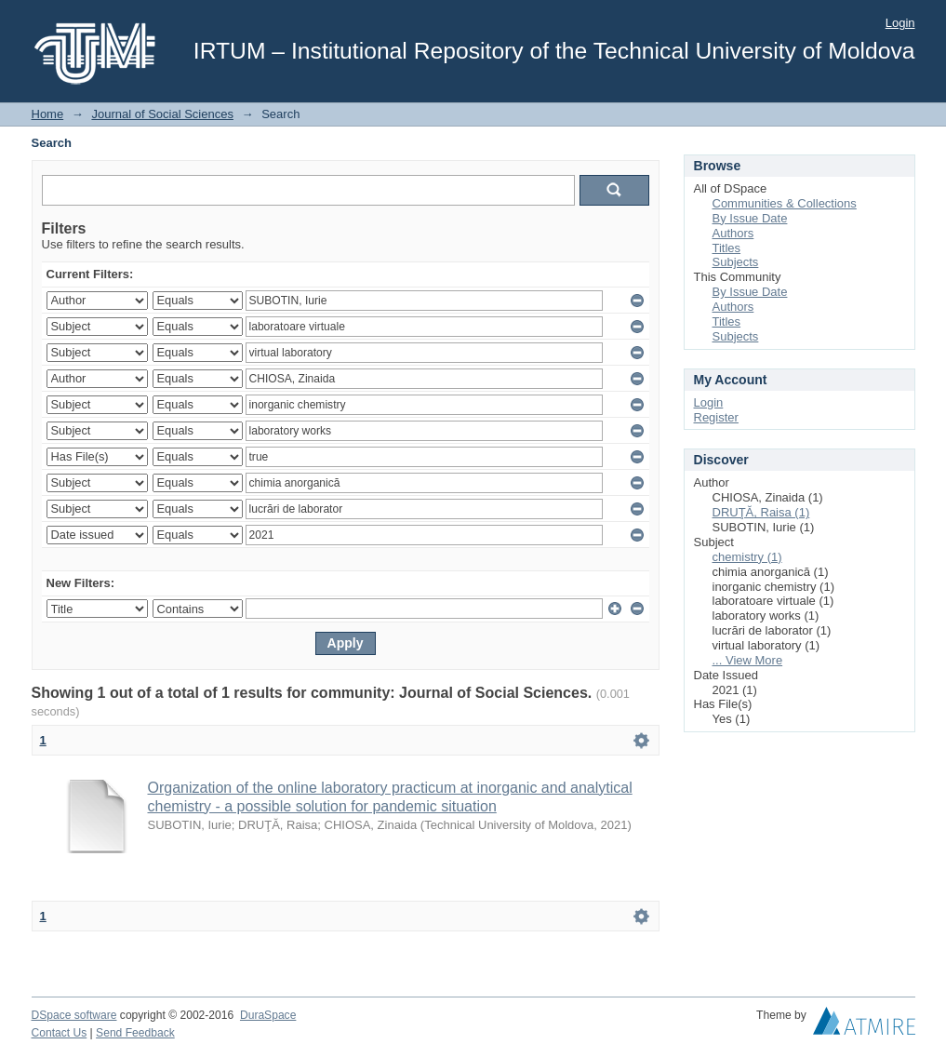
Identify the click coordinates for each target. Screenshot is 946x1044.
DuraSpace (268, 1015)
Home (48, 114)
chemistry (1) (747, 557)
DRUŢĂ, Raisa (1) (761, 512)
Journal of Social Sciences (162, 114)
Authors (733, 233)
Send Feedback (135, 1032)
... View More (748, 660)
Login (900, 23)
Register (716, 417)
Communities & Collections (785, 203)
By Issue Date (750, 218)
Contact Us (59, 1032)
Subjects (736, 262)
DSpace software (74, 1015)
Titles (727, 248)
